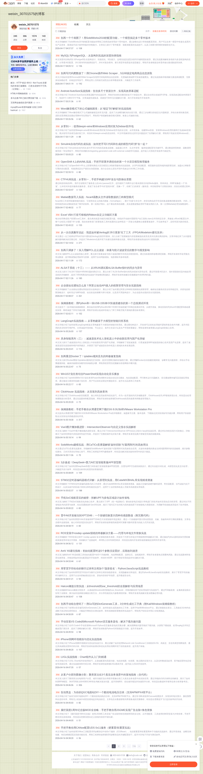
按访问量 (174, 31)
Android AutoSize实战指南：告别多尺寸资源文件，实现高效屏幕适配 (97, 91)
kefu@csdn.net (135, 755)
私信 (40, 48)
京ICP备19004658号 (101, 759)
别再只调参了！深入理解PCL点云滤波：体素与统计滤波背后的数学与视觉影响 (102, 250)
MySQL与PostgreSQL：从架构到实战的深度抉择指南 (88, 55)
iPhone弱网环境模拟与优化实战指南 (78, 639)
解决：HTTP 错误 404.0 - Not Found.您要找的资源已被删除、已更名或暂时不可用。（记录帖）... (29, 86)
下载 (26, 3)
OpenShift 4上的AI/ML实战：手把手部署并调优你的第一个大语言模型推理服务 (102, 161)
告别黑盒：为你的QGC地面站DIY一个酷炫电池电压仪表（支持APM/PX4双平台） (104, 692)
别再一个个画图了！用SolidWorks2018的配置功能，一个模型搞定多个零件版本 (103, 38)
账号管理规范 (129, 762)
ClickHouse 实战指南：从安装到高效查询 (81, 391)
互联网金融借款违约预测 (25, 102)
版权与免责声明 (141, 762)
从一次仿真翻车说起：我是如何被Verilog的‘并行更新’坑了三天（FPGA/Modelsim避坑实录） (110, 232)
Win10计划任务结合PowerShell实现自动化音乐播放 (87, 374)
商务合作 (96, 755)
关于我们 (78, 755)
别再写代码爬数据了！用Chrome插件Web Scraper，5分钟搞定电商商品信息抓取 (103, 73)
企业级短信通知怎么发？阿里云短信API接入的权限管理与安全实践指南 (98, 285)
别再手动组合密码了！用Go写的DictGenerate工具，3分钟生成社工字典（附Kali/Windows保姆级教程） (116, 604)
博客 (19, 3)
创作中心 (179, 3)
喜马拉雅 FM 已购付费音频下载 (28, 98)
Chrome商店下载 (117, 762)
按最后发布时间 (160, 31)
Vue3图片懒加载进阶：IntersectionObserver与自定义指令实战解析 (95, 427)
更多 (68, 3)
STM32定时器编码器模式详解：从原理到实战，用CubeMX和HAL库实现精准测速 (104, 480)
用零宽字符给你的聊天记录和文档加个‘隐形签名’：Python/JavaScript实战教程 (102, 568)
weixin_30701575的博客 (26, 14)
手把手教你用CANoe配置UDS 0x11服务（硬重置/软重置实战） (93, 727)
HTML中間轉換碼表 (23, 93)
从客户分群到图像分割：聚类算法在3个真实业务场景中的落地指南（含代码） (102, 674)
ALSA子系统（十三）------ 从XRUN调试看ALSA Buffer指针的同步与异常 (98, 267)
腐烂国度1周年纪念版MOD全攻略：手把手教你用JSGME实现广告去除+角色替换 (103, 710)
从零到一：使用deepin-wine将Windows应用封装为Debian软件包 (94, 126)
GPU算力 (57, 2)
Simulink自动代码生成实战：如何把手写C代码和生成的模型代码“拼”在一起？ (101, 144)
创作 (193, 3)
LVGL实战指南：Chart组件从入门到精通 (81, 657)
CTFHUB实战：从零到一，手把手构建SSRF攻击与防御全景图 (93, 179)
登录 (142, 3)
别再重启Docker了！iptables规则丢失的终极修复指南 (88, 356)
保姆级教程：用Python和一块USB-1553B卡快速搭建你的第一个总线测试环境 (101, 303)
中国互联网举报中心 (102, 762)
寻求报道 (105, 755)
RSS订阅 (186, 31)
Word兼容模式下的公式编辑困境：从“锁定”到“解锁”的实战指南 (93, 108)
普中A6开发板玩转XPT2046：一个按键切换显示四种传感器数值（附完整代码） (103, 515)
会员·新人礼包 (157, 3)
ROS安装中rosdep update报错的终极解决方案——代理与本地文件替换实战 (100, 533)
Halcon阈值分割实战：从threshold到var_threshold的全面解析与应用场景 (99, 586)
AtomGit (43, 3)
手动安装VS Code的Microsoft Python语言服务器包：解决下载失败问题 (98, 621)
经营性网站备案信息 (139, 759)
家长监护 (76, 762)
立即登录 (174, 764)
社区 (33, 3)
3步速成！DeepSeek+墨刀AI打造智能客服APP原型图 (88, 462)
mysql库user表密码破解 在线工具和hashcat (26, 108)
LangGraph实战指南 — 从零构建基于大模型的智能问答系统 (91, 321)
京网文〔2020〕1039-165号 (120, 759)
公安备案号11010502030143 (82, 759)
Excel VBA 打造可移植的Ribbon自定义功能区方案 (86, 214)
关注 (19, 48)
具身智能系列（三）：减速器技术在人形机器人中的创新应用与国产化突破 (100, 338)
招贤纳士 (87, 755)
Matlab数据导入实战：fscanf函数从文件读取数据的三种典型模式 (94, 197)
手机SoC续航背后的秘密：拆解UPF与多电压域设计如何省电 (92, 497)
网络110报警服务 (87, 762)
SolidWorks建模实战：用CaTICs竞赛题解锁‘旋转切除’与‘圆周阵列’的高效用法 (101, 444)
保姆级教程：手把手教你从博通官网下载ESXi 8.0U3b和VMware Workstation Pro (103, 409)
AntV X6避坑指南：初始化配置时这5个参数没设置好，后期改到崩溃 (96, 550)
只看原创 (60, 31)
